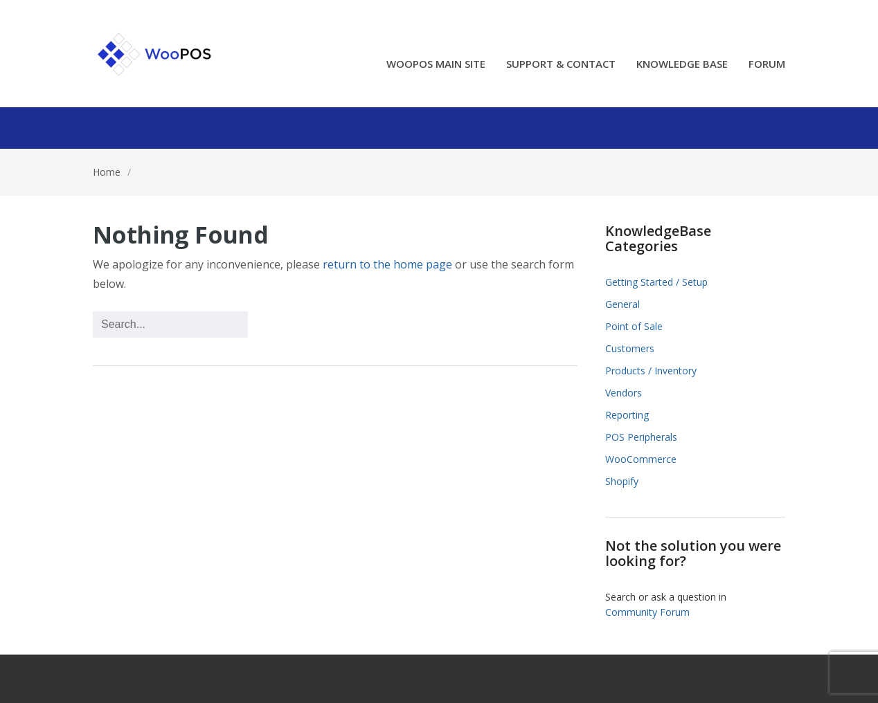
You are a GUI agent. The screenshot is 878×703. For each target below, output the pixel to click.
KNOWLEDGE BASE (682, 65)
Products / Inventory (651, 370)
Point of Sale (634, 326)
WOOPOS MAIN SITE (435, 65)
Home (106, 172)
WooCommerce (641, 459)
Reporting (627, 414)
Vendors (623, 392)
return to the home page (387, 264)
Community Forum (647, 612)
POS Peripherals (641, 437)
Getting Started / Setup (656, 282)
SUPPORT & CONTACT (561, 65)
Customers (629, 348)
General (622, 304)
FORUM (767, 65)
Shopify (621, 481)
